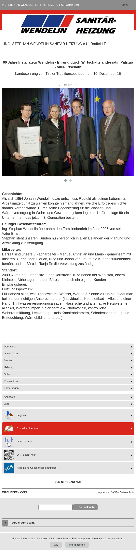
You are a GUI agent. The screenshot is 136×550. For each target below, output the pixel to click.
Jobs (6, 403)
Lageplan (15, 415)
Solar (7, 374)
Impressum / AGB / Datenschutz (116, 492)
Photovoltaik (11, 381)
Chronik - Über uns (21, 429)
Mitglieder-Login (14, 492)
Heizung (8, 367)
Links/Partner (18, 442)
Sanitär (8, 360)
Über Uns (9, 346)
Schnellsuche (87, 507)
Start (68, 85)
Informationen (77, 544)
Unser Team (11, 353)
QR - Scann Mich (20, 455)
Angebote (9, 396)
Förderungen (11, 388)
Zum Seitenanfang (68, 480)
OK (56, 544)
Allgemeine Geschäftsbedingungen (30, 468)
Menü (125, 5)
